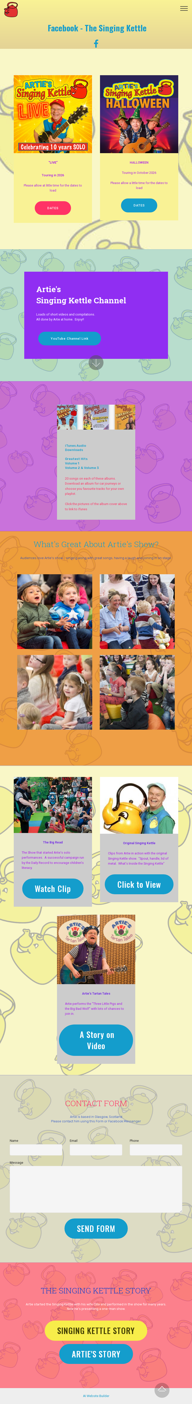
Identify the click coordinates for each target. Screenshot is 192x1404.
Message (16, 1162)
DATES (52, 208)
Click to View (139, 884)
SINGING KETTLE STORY (96, 1330)
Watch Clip (53, 888)
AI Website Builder (96, 1396)
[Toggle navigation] (184, 8)
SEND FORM (96, 1228)
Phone (134, 1141)
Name (14, 1141)
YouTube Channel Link (69, 338)
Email (74, 1141)
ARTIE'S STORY (96, 1354)
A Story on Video (96, 1039)
